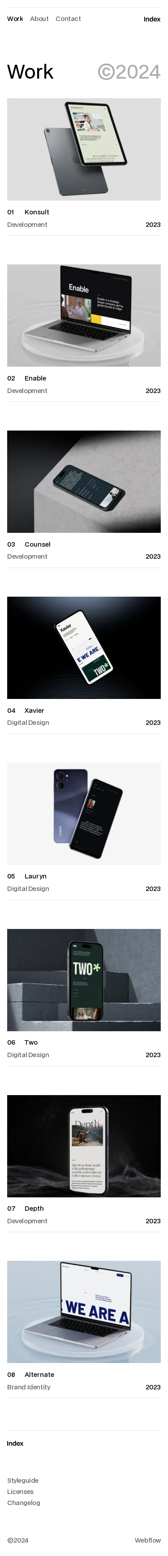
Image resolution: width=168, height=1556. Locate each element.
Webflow (148, 1540)
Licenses (20, 1491)
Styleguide (23, 1480)
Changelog (23, 1502)
